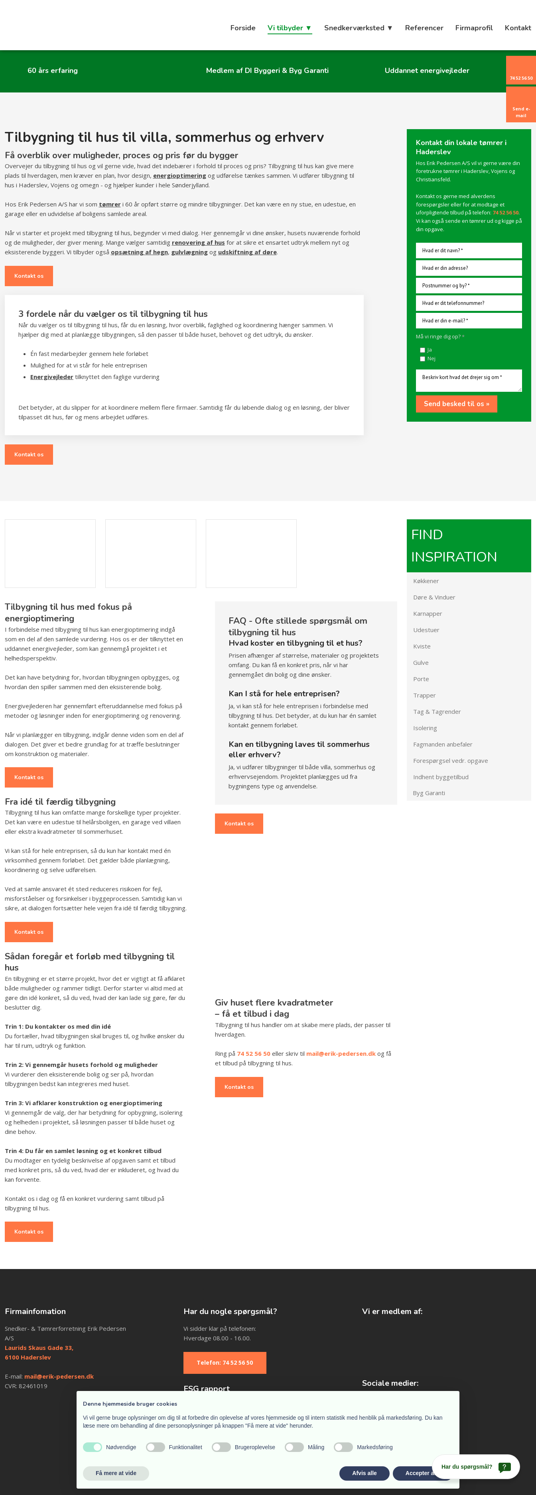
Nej (432, 358)
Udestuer (426, 630)
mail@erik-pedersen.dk (341, 1053)
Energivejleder (51, 377)
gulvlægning (189, 252)
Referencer (424, 28)
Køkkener (426, 581)
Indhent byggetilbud (441, 777)
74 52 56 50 (253, 1053)
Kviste (422, 646)
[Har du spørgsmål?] (476, 1466)
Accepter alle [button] (423, 1473)
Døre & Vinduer (434, 597)
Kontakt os (28, 276)
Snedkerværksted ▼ (359, 28)
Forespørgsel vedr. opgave (450, 760)
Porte (421, 679)
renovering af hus (198, 242)
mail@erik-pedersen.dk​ (59, 1376)
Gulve (421, 662)
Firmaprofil (474, 28)
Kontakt (518, 28)
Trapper (424, 695)
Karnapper (427, 613)
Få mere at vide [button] (116, 1473)
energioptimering (179, 175)
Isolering (425, 728)
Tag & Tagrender (437, 711)
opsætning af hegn (139, 252)
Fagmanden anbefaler (443, 744)
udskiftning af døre (247, 252)
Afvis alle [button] (364, 1473)
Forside (243, 28)
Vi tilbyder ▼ (290, 28)
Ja (430, 349)
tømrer (110, 204)
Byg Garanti (429, 793)
